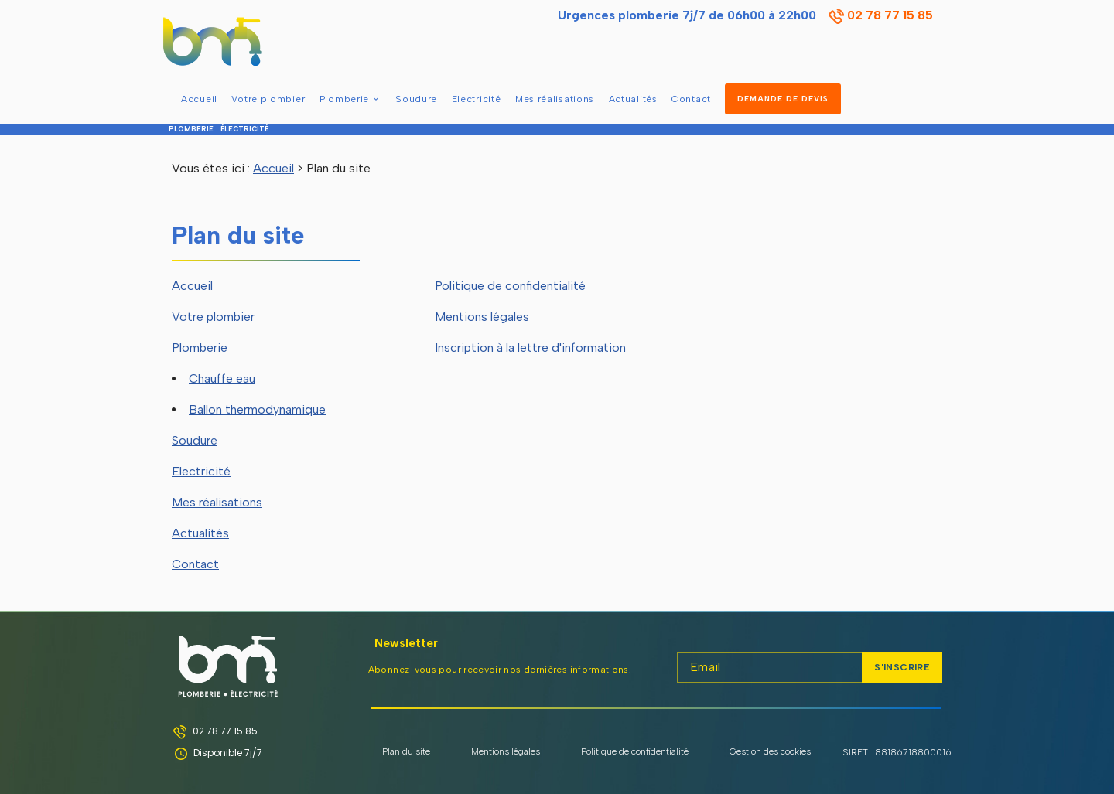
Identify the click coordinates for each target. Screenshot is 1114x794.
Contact (691, 99)
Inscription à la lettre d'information (530, 347)
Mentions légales (482, 316)
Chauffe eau (222, 378)
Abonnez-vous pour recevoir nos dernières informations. (499, 669)
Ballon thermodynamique (257, 409)
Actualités (633, 99)
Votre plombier (268, 99)
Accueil (199, 99)
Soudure (416, 99)
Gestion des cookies (770, 751)
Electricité (476, 99)
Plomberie (344, 99)
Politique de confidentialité (510, 285)
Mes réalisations (554, 99)
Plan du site (406, 751)
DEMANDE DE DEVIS (783, 99)
